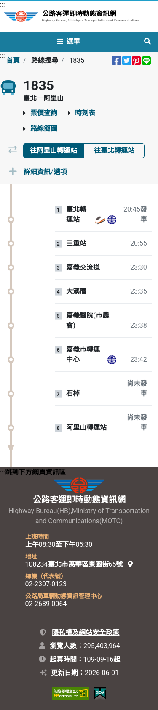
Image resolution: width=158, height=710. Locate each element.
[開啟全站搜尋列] (147, 42)
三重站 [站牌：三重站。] (76, 243)
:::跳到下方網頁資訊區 (33, 472)
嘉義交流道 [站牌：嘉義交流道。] (83, 267)
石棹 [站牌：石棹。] (73, 393)
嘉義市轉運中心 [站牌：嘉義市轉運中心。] (83, 354)
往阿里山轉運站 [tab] (53, 150)
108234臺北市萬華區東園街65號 (79, 564)
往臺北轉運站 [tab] (114, 150)
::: (2, 5)
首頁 (13, 60)
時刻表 (85, 113)
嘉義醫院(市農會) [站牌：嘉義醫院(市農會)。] (87, 320)
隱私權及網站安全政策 (85, 632)
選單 (68, 41)
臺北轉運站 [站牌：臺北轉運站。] (76, 214)
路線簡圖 (43, 128)
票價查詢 (43, 113)
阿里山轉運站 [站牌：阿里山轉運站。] (86, 428)
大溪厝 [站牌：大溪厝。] (76, 291)
